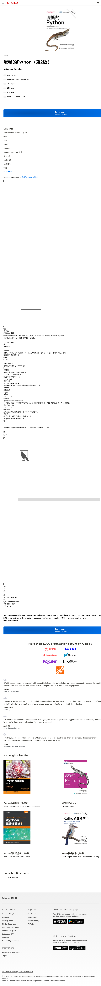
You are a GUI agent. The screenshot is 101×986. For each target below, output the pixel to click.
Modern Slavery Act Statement (54, 981)
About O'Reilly (9, 909)
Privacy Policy (33, 920)
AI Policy (31, 924)
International (8, 948)
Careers (5, 917)
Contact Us (32, 914)
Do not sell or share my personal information (17, 972)
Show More (8, 172)
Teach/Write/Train (9, 914)
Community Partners (10, 927)
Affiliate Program (9, 931)
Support (32, 909)
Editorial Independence (34, 981)
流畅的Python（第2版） (31, 177)
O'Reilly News (7, 920)
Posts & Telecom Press (16, 97)
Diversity (5, 937)
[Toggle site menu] (2, 2)
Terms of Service (8, 981)
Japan (4, 955)
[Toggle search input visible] (98, 2)
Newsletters (32, 917)
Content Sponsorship (10, 941)
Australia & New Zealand (12, 952)
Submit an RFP (8, 934)
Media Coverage (9, 924)
